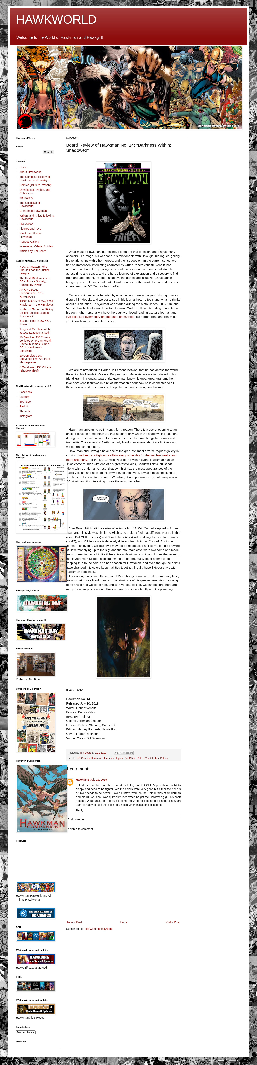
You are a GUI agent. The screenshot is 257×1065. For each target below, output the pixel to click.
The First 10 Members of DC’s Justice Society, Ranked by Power (35, 282)
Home (124, 922)
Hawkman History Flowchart (31, 235)
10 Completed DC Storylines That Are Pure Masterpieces (35, 359)
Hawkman (96, 758)
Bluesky (25, 396)
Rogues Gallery (29, 241)
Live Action (26, 224)
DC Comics (83, 758)
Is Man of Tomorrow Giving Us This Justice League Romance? (36, 313)
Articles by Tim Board (33, 251)
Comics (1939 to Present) (36, 185)
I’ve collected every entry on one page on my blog (100, 316)
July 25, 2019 (98, 779)
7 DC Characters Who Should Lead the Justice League (35, 270)
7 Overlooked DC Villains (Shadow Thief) (35, 369)
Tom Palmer (161, 758)
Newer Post (74, 922)
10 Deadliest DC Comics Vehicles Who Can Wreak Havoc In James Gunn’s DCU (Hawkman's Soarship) (35, 344)
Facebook (26, 392)
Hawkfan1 (82, 779)
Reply (79, 810)
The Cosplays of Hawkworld (30, 204)
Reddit (24, 406)
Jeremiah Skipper (113, 758)
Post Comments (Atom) (98, 928)
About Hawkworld (31, 172)
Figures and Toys (30, 228)
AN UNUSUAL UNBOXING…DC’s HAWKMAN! (32, 293)
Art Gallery (26, 198)
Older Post (173, 922)
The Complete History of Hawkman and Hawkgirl (35, 178)
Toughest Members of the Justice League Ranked (35, 331)
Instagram (26, 416)
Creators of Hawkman (33, 210)
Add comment (77, 819)
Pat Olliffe (129, 758)
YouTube (25, 401)
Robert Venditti (145, 758)
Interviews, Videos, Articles (36, 246)
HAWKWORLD (56, 19)
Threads (25, 411)
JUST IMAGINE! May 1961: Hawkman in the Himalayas (37, 303)
